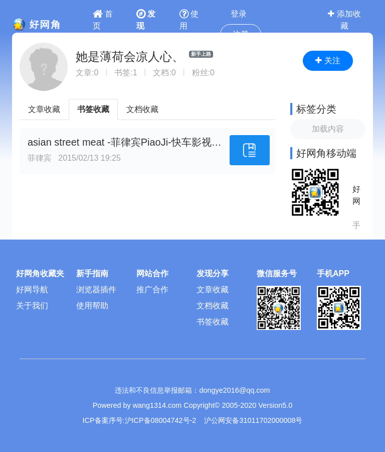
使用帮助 (92, 305)
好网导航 (32, 289)
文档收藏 (142, 109)
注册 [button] (241, 34)
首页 (103, 20)
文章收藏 (44, 109)
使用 (189, 20)
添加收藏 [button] (344, 20)
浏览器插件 (96, 289)
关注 (327, 60)
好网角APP (356, 196)
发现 (145, 20)
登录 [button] (239, 14)
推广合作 (152, 289)
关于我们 (32, 305)
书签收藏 (93, 109)
